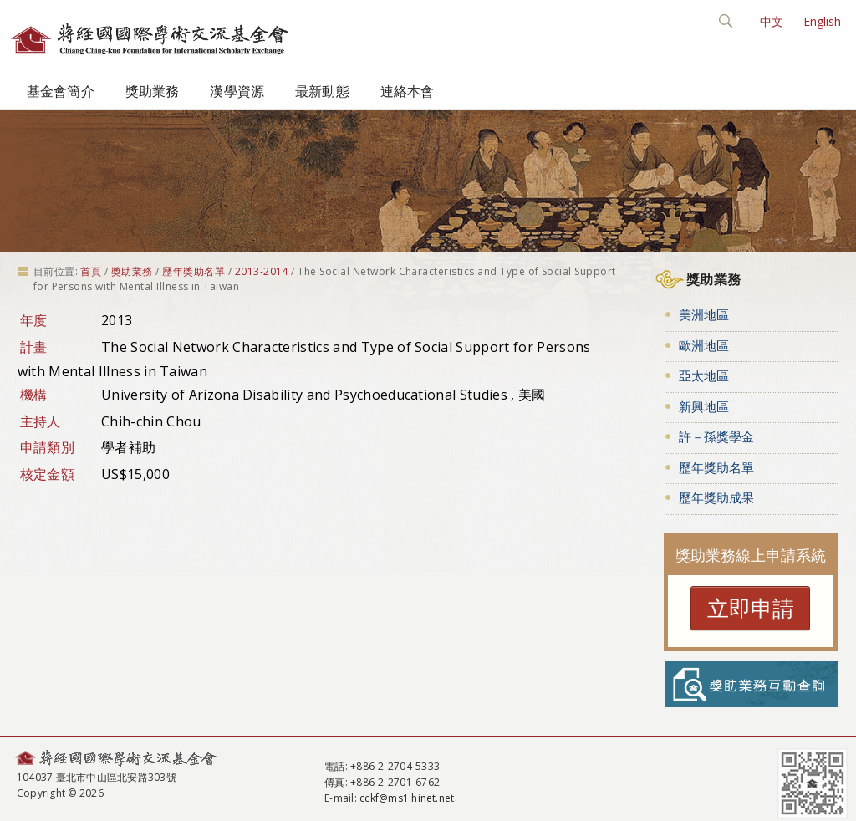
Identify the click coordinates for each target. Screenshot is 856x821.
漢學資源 (237, 91)
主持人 (40, 421)
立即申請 (750, 608)
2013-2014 (261, 271)
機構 (34, 394)
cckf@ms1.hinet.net (406, 798)
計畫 (34, 347)
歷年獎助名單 (193, 271)
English (822, 21)
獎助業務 (152, 91)
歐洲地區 (704, 345)
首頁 (90, 271)
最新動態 (322, 91)
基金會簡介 (60, 91)
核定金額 (47, 474)
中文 (771, 21)
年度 (34, 320)
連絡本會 (407, 91)
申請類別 (47, 447)
